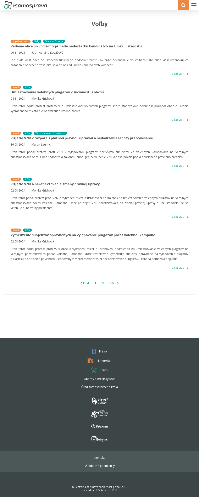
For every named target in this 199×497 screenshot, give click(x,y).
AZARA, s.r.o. (103, 490)
